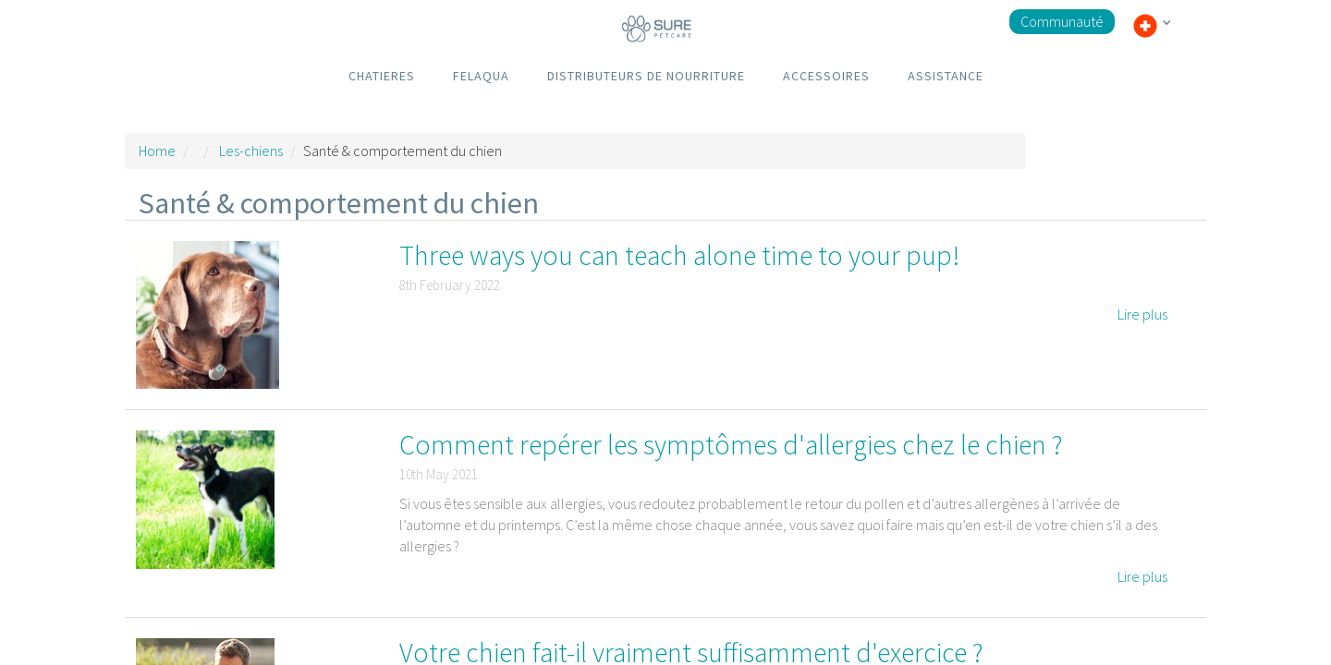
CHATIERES (381, 75)
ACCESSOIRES (826, 75)
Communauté (1062, 21)
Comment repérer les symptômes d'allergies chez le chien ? (731, 444)
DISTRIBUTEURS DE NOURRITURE (646, 75)
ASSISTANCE (945, 75)
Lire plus (1142, 314)
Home (157, 150)
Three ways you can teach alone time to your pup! (679, 254)
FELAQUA (481, 75)
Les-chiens (251, 150)
